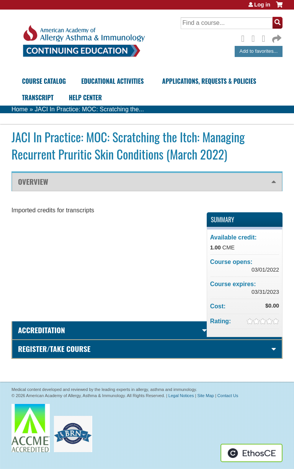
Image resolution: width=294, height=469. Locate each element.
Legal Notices (181, 395)
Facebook (245, 37)
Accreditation (41, 329)
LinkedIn (266, 37)
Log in (262, 4)
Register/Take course (54, 348)
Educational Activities (112, 81)
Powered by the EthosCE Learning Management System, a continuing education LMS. (251, 453)
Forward (276, 37)
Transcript (37, 97)
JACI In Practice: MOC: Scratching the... (89, 109)
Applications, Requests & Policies (209, 81)
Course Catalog (44, 81)
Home (19, 109)
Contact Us (227, 395)
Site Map (205, 395)
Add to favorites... (259, 51)
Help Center (85, 97)
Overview (33, 181)
